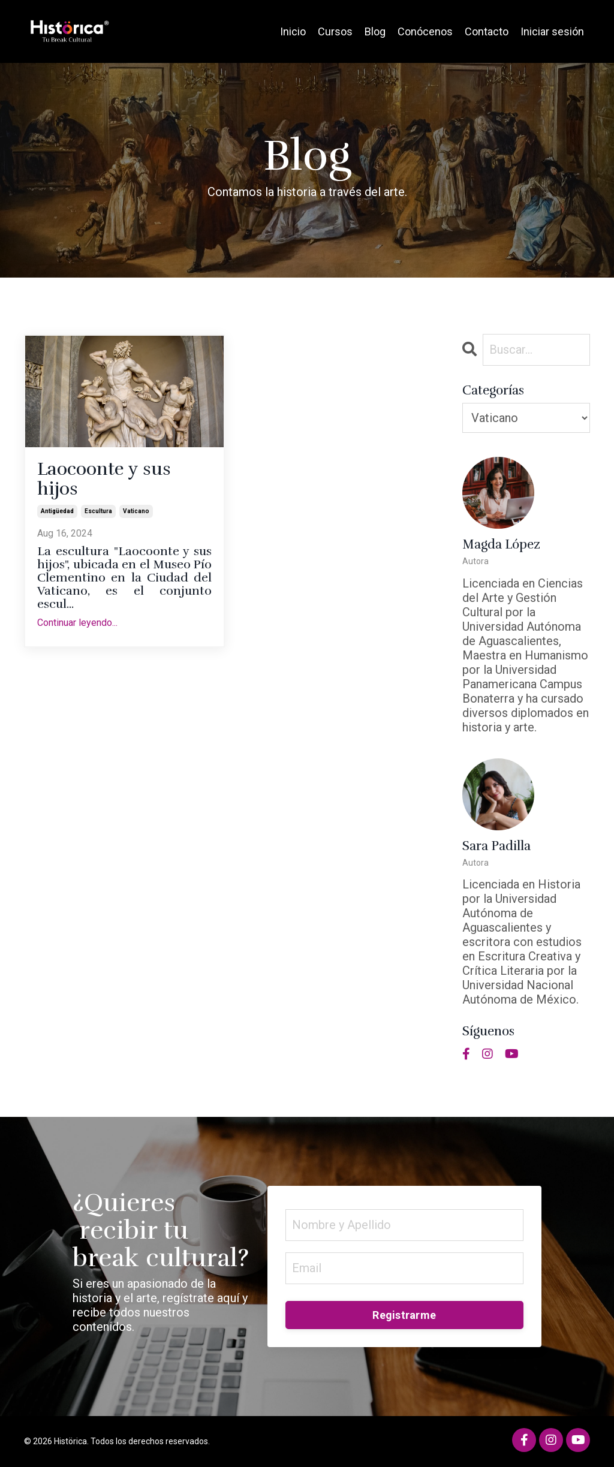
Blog (375, 31)
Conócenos (425, 31)
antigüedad (57, 511)
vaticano (136, 511)
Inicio (293, 31)
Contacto (486, 31)
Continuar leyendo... (77, 622)
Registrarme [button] (404, 1315)
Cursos (335, 31)
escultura (98, 511)
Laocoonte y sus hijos (104, 479)
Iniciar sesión (552, 31)
